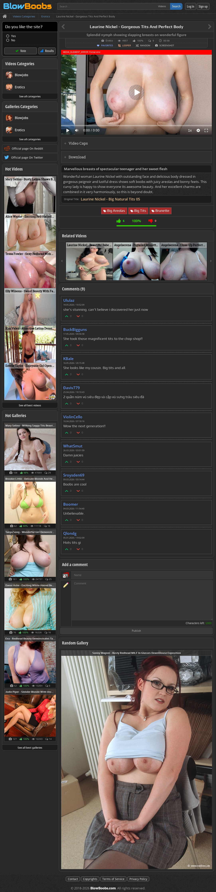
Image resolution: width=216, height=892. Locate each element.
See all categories (30, 96)
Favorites (107, 45)
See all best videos (30, 405)
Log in (190, 6)
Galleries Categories (21, 106)
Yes (13, 36)
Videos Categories (19, 63)
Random (145, 45)
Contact (73, 879)
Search (176, 6)
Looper (126, 45)
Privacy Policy (138, 879)
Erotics (109, 40)
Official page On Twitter (27, 157)
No (13, 40)
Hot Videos (14, 169)
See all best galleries (30, 747)
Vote (23, 51)
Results (49, 51)
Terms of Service (113, 879)
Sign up (203, 6)
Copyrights (90, 879)
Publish (136, 631)
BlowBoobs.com (103, 888)
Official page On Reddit (27, 148)
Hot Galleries (15, 415)
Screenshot (166, 45)
